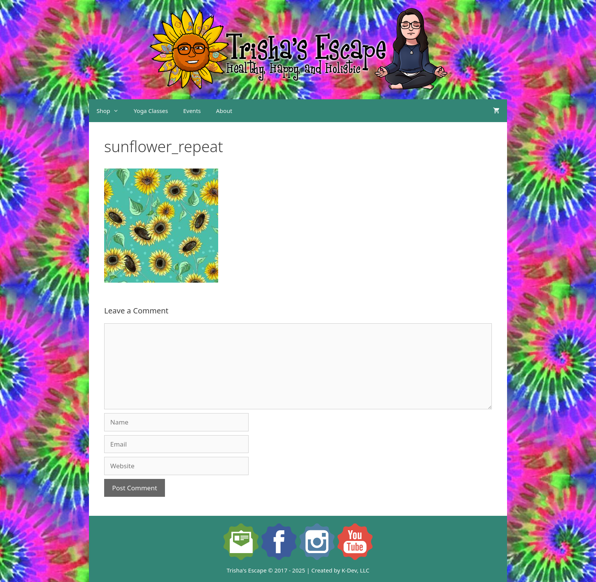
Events (192, 110)
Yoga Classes (151, 110)
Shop (111, 110)
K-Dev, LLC (355, 570)
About (224, 110)
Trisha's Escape (246, 570)
